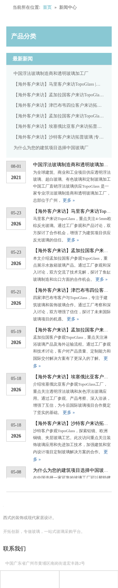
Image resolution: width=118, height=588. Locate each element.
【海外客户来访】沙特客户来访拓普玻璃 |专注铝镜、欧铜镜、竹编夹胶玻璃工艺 (59, 137)
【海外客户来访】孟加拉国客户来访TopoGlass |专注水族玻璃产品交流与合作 (59, 95)
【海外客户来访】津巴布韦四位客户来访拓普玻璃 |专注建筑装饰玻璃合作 (59, 105)
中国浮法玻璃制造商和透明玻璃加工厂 (51, 73)
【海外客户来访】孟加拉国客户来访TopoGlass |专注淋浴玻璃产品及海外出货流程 (59, 116)
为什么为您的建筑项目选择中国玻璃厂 (51, 147)
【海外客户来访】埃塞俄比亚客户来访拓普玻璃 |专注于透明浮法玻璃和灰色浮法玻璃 (59, 126)
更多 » (69, 200)
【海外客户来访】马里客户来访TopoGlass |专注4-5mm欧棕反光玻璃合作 (59, 84)
